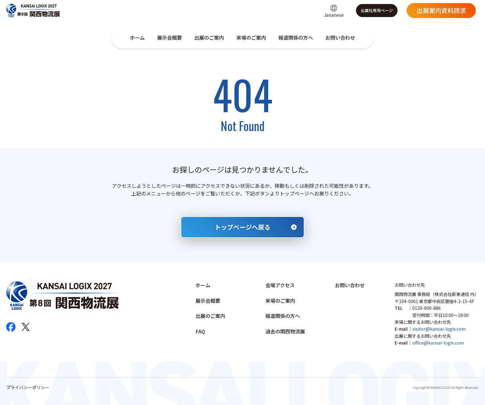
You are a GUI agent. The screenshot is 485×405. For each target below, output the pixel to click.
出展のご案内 (209, 37)
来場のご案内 (251, 37)
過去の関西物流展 (285, 331)
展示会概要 (169, 37)
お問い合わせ (340, 37)
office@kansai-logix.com (438, 343)
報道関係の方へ (295, 37)
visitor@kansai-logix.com (439, 329)
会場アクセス (280, 285)
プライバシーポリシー (27, 387)
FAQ (200, 331)
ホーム (137, 37)
